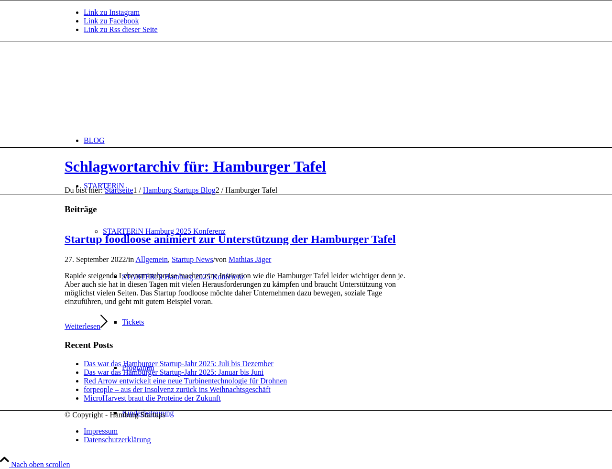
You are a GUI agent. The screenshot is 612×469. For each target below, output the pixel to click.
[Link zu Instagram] (112, 12)
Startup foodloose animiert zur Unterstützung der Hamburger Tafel (230, 239)
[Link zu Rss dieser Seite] (121, 29)
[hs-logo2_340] (136, 87)
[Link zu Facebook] (111, 21)
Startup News (192, 259)
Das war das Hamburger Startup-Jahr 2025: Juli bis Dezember (178, 364)
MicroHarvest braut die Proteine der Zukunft (152, 398)
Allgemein (151, 259)
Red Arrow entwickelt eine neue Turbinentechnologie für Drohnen (185, 381)
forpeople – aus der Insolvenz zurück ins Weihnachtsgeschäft (177, 389)
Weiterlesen (86, 326)
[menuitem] (315, 140)
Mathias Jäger (250, 259)
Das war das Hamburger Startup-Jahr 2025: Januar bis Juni (174, 372)
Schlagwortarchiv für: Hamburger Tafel (195, 166)
